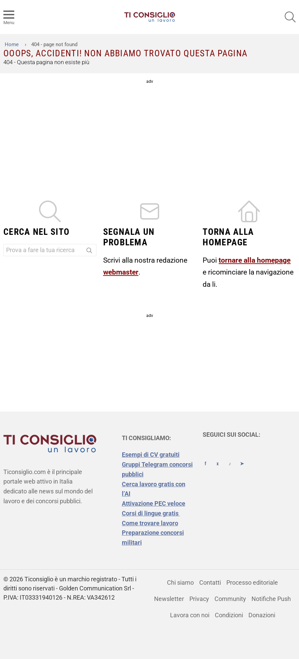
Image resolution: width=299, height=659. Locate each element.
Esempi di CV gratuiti (151, 454)
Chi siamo (180, 582)
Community (230, 598)
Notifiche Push (271, 598)
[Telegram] (242, 457)
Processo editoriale (252, 582)
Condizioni (229, 615)
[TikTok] (229, 457)
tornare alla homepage (255, 260)
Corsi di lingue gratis (151, 513)
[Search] (89, 251)
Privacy (199, 598)
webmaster (120, 272)
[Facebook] (205, 457)
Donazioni (261, 615)
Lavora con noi (189, 615)
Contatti (210, 582)
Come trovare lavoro (150, 523)
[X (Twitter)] (217, 457)
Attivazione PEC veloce (153, 503)
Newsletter (169, 598)
